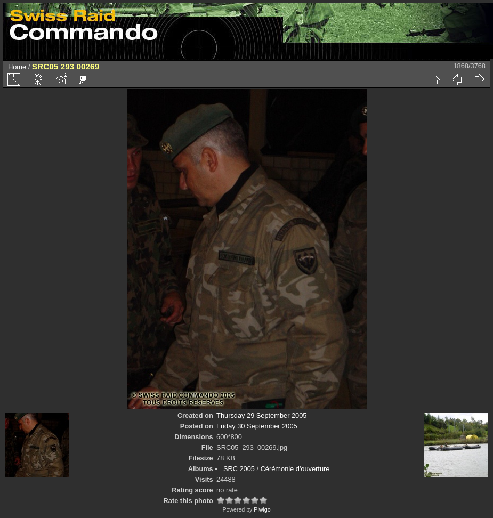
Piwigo (262, 509)
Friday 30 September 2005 (256, 426)
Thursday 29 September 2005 (261, 415)
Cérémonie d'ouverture (295, 469)
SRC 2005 (239, 469)
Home (17, 67)
